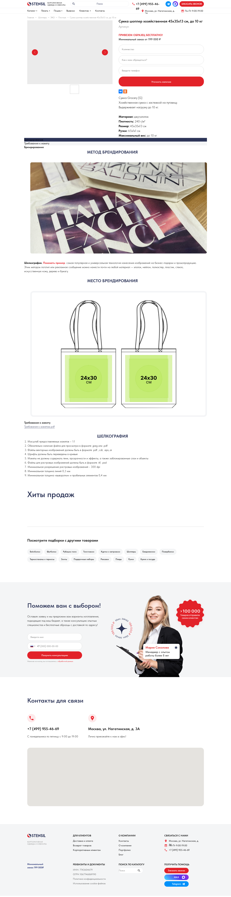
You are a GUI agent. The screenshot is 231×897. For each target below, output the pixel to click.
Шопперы (42, 17)
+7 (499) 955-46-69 (43, 730)
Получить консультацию (54, 656)
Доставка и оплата (83, 842)
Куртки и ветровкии (113, 552)
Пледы (121, 560)
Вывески (70, 10)
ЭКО (52, 17)
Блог (121, 855)
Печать (44, 10)
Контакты (100, 10)
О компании (125, 846)
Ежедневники (152, 552)
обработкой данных (65, 662)
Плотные (62, 17)
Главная (30, 17)
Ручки (134, 560)
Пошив (57, 10)
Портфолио (125, 851)
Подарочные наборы (85, 560)
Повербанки (172, 552)
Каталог (31, 10)
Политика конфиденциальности (89, 880)
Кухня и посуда (152, 560)
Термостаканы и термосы (42, 560)
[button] (192, 4)
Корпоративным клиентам (87, 851)
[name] (54, 638)
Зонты (65, 560)
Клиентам (84, 10)
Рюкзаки (107, 560)
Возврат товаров (82, 846)
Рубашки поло (71, 552)
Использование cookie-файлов (89, 884)
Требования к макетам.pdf (39, 426)
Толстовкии (90, 552)
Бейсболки (35, 552)
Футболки (52, 552)
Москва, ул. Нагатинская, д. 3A (160, 12)
